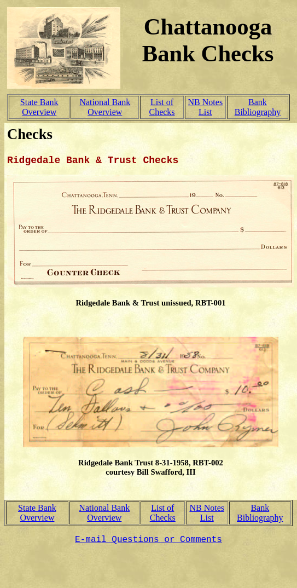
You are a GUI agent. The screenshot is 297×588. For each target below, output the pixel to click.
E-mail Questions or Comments (148, 540)
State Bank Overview (39, 107)
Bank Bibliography (258, 107)
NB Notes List (205, 107)
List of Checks (161, 107)
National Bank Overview (104, 107)
